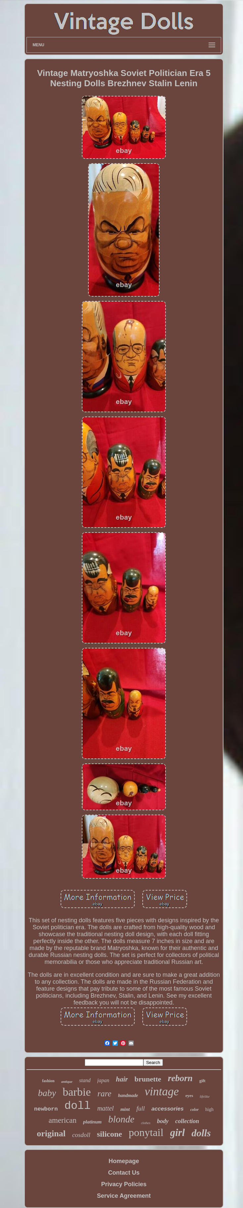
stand (85, 1080)
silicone (109, 1134)
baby (47, 1093)
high (209, 1109)
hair (122, 1079)
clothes (145, 1123)
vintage (162, 1091)
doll (77, 1106)
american (62, 1120)
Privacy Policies (123, 1184)
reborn (180, 1078)
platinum (92, 1121)
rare (104, 1093)
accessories (167, 1109)
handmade (128, 1095)
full (140, 1108)
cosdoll (81, 1134)
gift (202, 1080)
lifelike (205, 1096)
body (163, 1121)
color (194, 1109)
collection (187, 1121)
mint (125, 1109)
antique (67, 1081)
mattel (105, 1108)
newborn (46, 1109)
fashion (48, 1081)
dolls (201, 1132)
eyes (189, 1095)
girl (177, 1132)
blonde (121, 1119)
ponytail (146, 1132)
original (51, 1133)
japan (103, 1080)
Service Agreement (124, 1195)
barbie (77, 1092)
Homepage (124, 1161)
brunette (147, 1079)
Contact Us (123, 1172)
